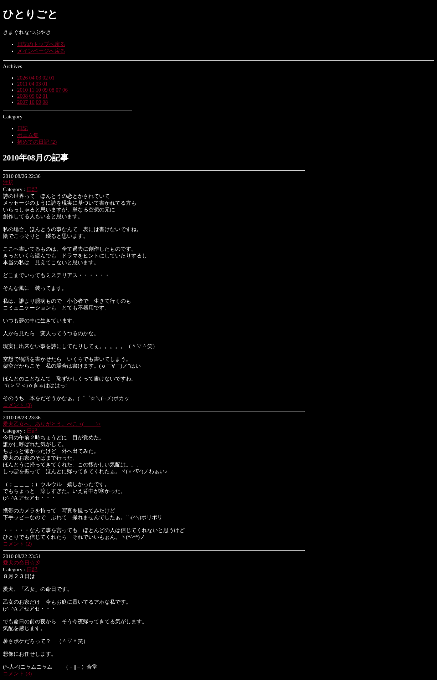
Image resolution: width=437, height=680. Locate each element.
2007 (22, 102)
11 (31, 90)
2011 (22, 84)
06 (65, 90)
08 (51, 90)
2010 (22, 90)
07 (58, 90)
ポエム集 (27, 135)
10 (38, 90)
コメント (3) (17, 405)
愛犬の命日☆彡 (21, 563)
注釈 (8, 182)
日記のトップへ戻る (41, 44)
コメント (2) (17, 544)
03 (38, 78)
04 (32, 78)
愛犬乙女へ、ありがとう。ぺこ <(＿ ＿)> (52, 424)
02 (45, 78)
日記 (22, 128)
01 (52, 78)
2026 (22, 78)
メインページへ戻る (41, 51)
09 (45, 90)
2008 (22, 96)
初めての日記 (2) (37, 142)
